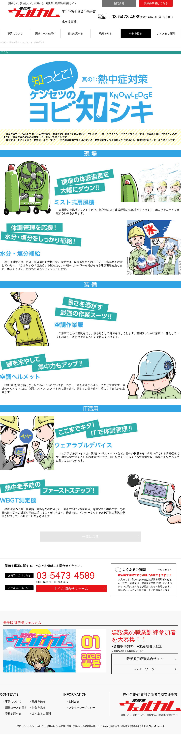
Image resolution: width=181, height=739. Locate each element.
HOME (3, 42)
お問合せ (119, 3)
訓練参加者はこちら (156, 3)
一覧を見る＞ (165, 569)
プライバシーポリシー (82, 707)
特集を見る (135, 33)
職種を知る (105, 33)
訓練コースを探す (45, 33)
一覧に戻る (90, 536)
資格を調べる (75, 33)
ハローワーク (145, 669)
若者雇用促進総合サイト (144, 659)
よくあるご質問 (166, 33)
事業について (15, 33)
